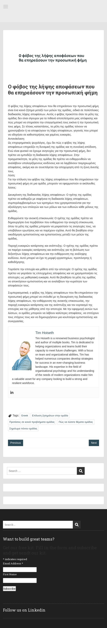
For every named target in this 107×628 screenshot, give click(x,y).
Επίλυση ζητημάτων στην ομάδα (50, 415)
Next (94, 442)
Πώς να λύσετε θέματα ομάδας (76, 421)
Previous (15, 442)
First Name (10, 574)
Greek (24, 415)
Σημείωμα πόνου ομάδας (23, 428)
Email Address (13, 563)
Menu (7, 6)
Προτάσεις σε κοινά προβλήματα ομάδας (32, 421)
